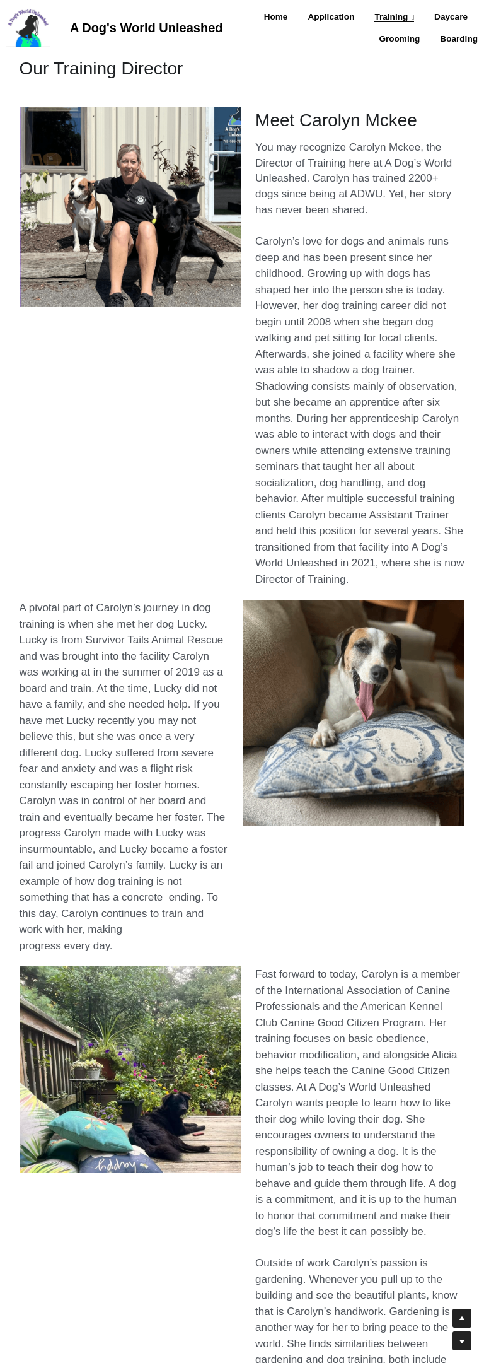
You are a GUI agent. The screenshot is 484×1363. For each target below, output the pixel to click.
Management (222, 1349)
